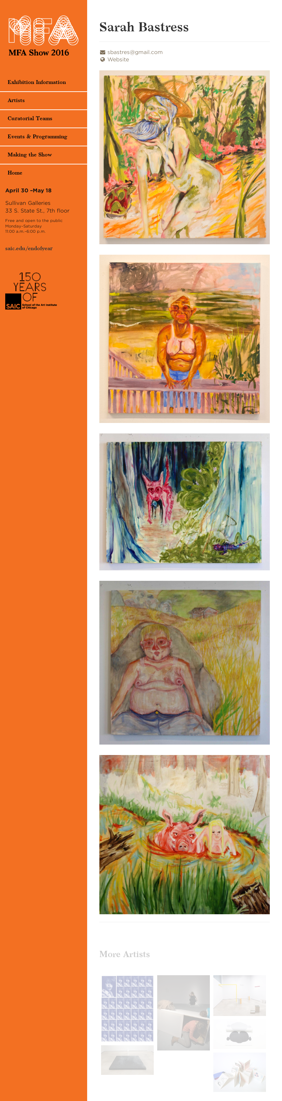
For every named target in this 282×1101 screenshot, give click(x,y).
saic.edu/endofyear (29, 248)
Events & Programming (37, 136)
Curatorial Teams (30, 118)
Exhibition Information (37, 82)
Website (114, 59)
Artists (16, 100)
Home (15, 173)
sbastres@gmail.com (131, 52)
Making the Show (30, 154)
